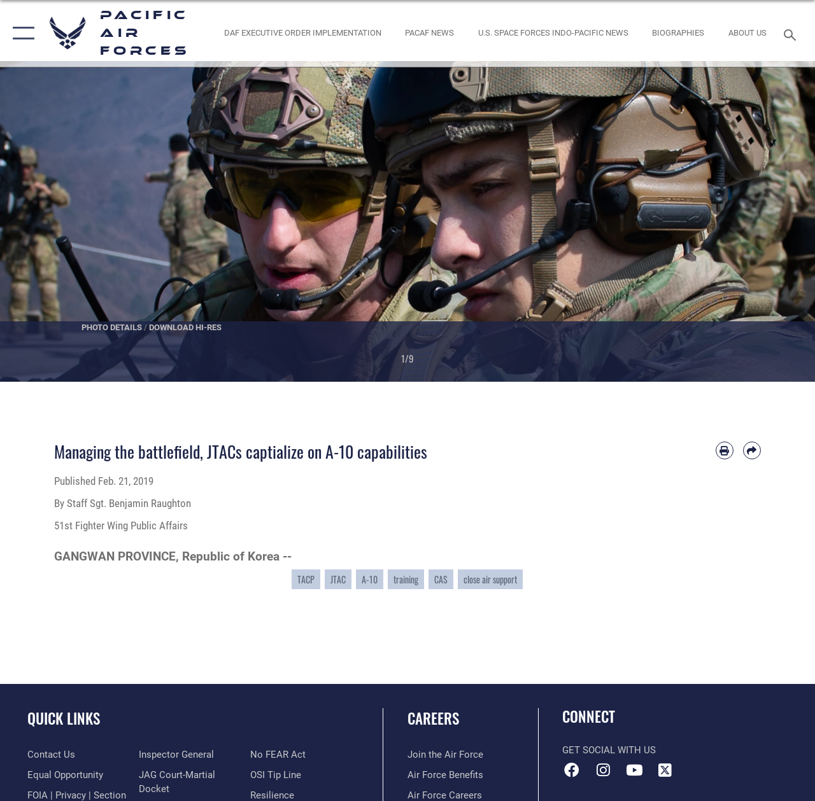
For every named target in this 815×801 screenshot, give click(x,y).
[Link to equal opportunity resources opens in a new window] (65, 775)
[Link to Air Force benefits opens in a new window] (445, 775)
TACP (306, 579)
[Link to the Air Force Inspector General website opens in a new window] (176, 754)
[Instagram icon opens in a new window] (603, 769)
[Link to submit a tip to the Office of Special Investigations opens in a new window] (275, 775)
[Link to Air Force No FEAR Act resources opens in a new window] (278, 754)
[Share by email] (752, 450)
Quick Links (63, 718)
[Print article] (725, 450)
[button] (20, 33)
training (405, 579)
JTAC (338, 579)
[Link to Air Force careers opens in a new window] (445, 795)
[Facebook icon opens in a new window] (571, 769)
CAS (441, 579)
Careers (433, 718)
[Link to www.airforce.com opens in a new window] (445, 754)
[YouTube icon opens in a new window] (634, 769)
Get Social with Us (609, 750)
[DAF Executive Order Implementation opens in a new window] (302, 33)
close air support (490, 579)
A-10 (370, 579)
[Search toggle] (792, 33)
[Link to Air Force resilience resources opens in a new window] (272, 795)
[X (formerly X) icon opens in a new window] (665, 769)
